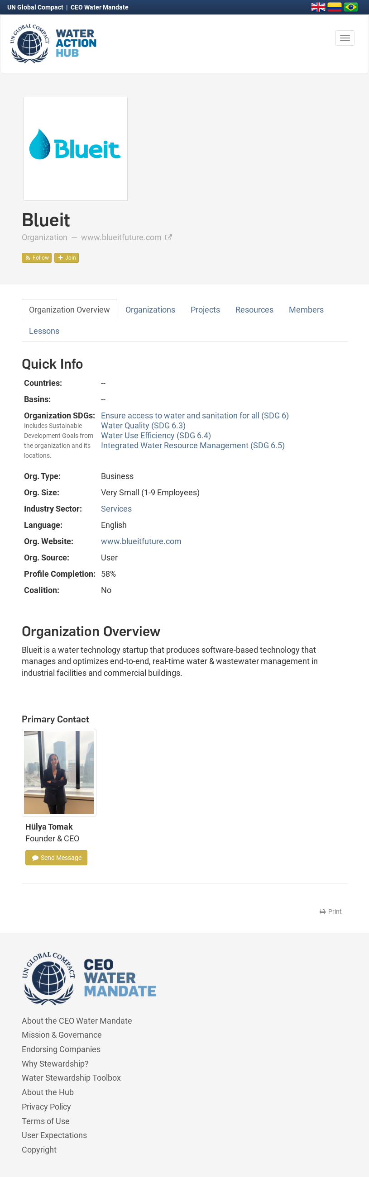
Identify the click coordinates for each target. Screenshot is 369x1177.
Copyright (39, 1149)
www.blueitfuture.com (126, 237)
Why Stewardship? (55, 1063)
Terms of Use (46, 1121)
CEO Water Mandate (100, 7)
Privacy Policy (46, 1106)
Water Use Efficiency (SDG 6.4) (156, 435)
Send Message (56, 857)
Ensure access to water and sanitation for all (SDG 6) (195, 415)
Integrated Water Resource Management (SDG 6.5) (193, 445)
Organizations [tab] (150, 309)
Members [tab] (306, 309)
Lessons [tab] (44, 331)
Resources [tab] (254, 309)
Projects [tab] (205, 309)
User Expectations (54, 1135)
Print (330, 911)
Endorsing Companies (61, 1049)
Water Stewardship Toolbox (71, 1077)
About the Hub (48, 1092)
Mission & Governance (62, 1034)
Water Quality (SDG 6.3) (143, 425)
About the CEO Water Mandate (77, 1020)
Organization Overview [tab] (69, 309)
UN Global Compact (36, 7)
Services (116, 508)
